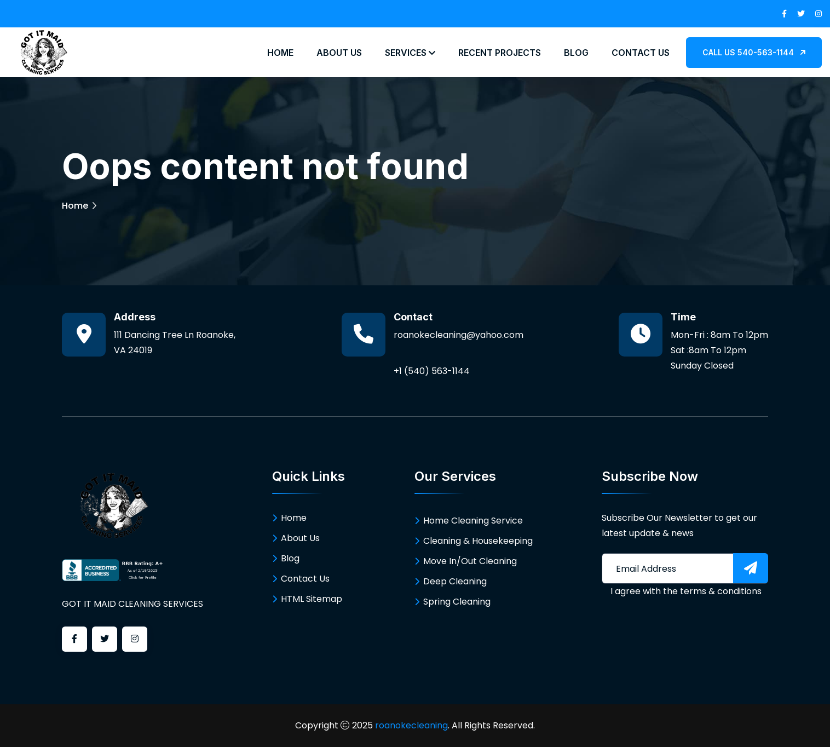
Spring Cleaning (457, 601)
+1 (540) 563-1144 (432, 371)
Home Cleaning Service (473, 520)
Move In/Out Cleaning (470, 561)
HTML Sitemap (311, 599)
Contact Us (641, 52)
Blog (576, 52)
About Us (339, 52)
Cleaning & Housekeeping (478, 541)
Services (410, 52)
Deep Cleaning (455, 581)
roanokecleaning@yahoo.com (458, 335)
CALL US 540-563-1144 (753, 52)
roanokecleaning (411, 725)
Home (280, 52)
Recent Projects (499, 52)
